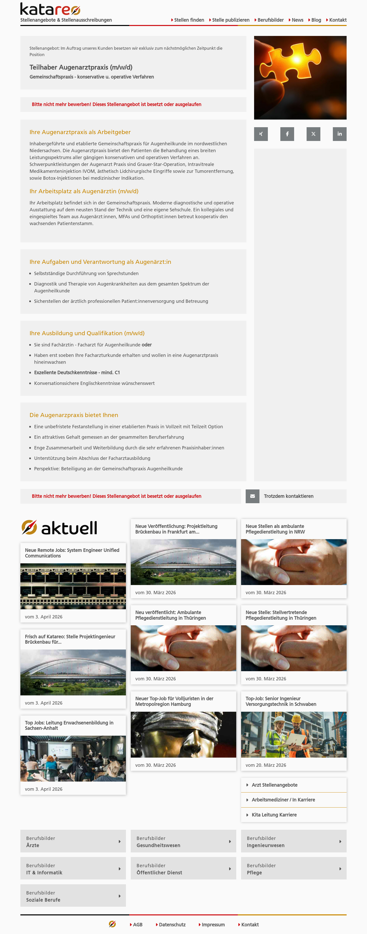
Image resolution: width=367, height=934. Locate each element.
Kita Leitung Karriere (271, 815)
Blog (315, 20)
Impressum (211, 925)
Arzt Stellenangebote (271, 785)
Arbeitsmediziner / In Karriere (280, 800)
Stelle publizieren (230, 20)
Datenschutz (170, 925)
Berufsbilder (270, 20)
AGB (135, 925)
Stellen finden (188, 20)
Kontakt (337, 20)
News (297, 20)
